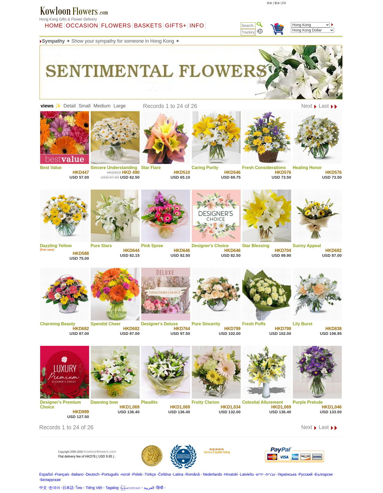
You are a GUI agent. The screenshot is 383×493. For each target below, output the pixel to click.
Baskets (148, 25)
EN (284, 3)
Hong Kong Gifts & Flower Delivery (68, 19)
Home (54, 25)
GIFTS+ (175, 25)
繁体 (277, 3)
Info (196, 25)
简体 (269, 3)
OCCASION (82, 25)
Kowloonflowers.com (100, 452)
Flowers (116, 25)
